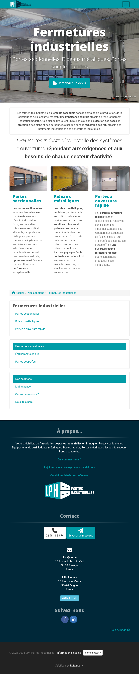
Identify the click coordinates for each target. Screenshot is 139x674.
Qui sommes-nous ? (27, 394)
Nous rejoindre (24, 402)
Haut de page (120, 630)
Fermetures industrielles (29, 346)
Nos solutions (23, 379)
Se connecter (93, 652)
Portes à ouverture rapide (106, 201)
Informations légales (69, 652)
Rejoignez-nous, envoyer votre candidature (69, 467)
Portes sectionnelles (27, 198)
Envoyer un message (81, 532)
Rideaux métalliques (66, 198)
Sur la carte (69, 598)
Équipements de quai (27, 354)
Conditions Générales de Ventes (69, 475)
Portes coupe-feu (25, 361)
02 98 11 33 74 (55, 532)
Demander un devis (69, 83)
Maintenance (23, 386)
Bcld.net (75, 665)
